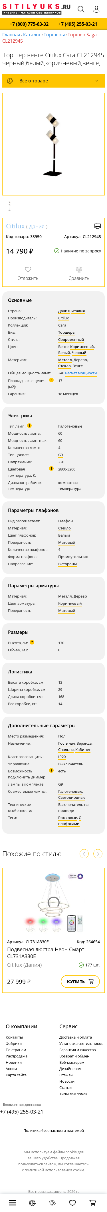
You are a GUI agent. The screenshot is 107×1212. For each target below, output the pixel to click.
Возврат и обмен (74, 1056)
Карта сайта (16, 1074)
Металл (65, 359)
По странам (16, 1049)
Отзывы (66, 1074)
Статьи (65, 1087)
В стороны (67, 563)
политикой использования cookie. (55, 1170)
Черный (79, 352)
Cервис (68, 1026)
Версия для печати (97, 225)
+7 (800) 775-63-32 (29, 24)
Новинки (14, 1062)
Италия (78, 310)
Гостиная (66, 743)
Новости (66, 1081)
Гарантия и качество (77, 1049)
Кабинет (82, 749)
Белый (64, 352)
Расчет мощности (81, 372)
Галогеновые (70, 426)
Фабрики (14, 1043)
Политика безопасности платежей (53, 1130)
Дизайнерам (70, 1068)
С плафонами (69, 820)
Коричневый (82, 346)
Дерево (80, 596)
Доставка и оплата (75, 1037)
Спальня (66, 749)
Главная (11, 34)
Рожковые (67, 817)
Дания (37, 226)
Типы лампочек (73, 1093)
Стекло (64, 365)
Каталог (32, 34)
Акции (11, 1068)
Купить (80, 981)
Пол (62, 736)
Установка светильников (81, 1043)
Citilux (15, 226)
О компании (21, 1026)
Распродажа (16, 1056)
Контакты (14, 1037)
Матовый (66, 542)
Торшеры (54, 34)
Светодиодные (71, 797)
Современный (71, 339)
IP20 (62, 756)
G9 (60, 454)
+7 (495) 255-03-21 (77, 24)
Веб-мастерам (71, 1062)
